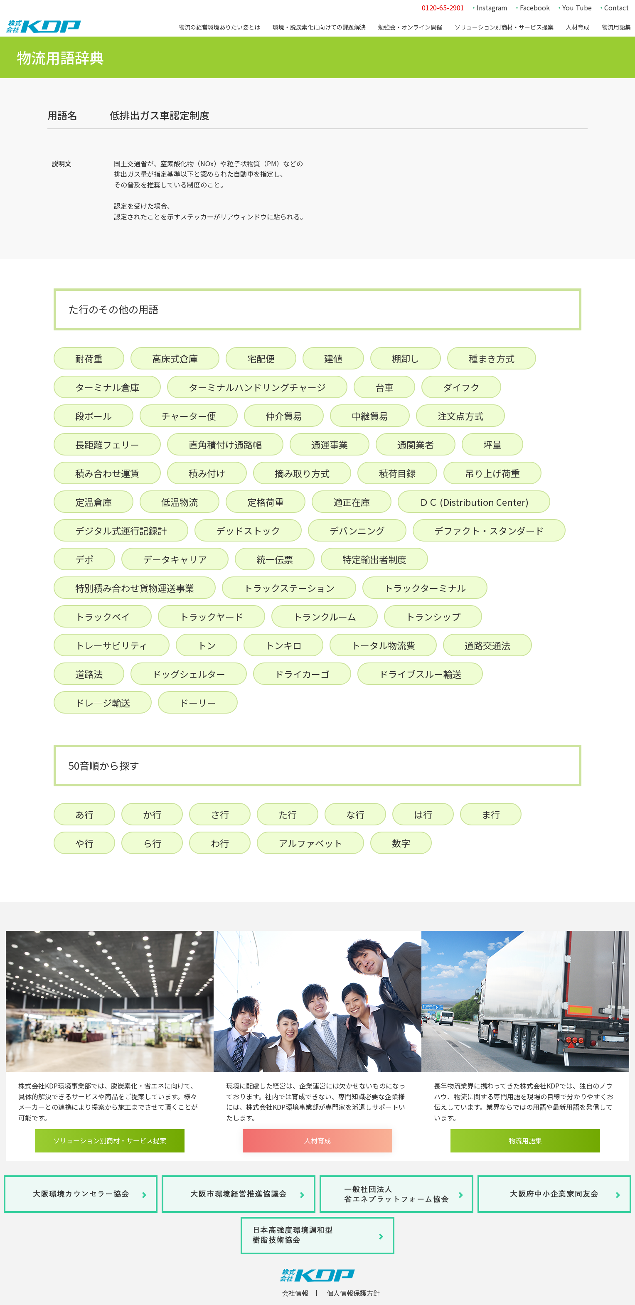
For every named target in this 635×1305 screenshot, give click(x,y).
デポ (84, 559)
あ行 (84, 814)
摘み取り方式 (302, 473)
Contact (616, 7)
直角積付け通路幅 (225, 444)
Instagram (492, 7)
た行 (287, 814)
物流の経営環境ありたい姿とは (219, 27)
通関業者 (415, 444)
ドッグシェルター (188, 673)
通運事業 (329, 444)
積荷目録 (397, 473)
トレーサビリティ (111, 645)
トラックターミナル (425, 587)
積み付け (207, 473)
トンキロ (283, 645)
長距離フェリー (107, 444)
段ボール (93, 415)
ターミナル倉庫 (107, 387)
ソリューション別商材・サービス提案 (504, 27)
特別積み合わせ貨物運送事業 (134, 587)
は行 (423, 814)
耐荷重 (89, 358)
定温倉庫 (93, 501)
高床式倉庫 (175, 358)
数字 (401, 842)
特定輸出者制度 (374, 559)
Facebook (535, 7)
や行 (84, 842)
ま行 (491, 814)
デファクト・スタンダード (489, 530)
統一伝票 (274, 559)
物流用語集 (616, 27)
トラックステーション (289, 587)
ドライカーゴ (302, 673)
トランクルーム (324, 616)
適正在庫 (351, 501)
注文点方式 (460, 415)
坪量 (492, 444)
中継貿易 (370, 415)
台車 (384, 387)
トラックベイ (102, 616)
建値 (333, 358)
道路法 (89, 673)
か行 (152, 814)
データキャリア (175, 559)
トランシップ (433, 616)
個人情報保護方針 (353, 1293)
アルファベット (310, 842)
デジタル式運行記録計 (121, 530)
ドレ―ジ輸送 (102, 702)
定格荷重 (265, 501)
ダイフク (461, 387)
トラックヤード (212, 616)
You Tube (577, 7)
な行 (355, 814)
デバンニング (357, 530)
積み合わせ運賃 (107, 473)
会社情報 (295, 1293)
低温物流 (179, 501)
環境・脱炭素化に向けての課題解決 (319, 27)
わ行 (220, 842)
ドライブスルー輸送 (420, 673)
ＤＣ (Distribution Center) (474, 501)
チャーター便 (188, 415)
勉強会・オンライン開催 (410, 27)
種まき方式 (491, 358)
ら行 (152, 842)
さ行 (220, 814)
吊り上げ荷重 (492, 473)
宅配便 (261, 358)
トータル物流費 (383, 645)
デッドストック (248, 530)
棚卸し (405, 358)
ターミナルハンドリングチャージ (257, 387)
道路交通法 (487, 645)
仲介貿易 (284, 415)
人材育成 (577, 27)
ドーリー (198, 702)
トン (206, 645)
